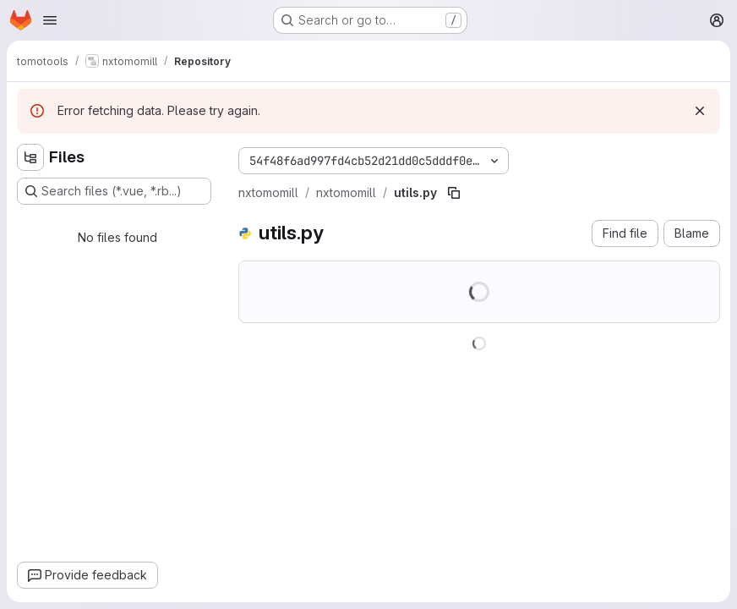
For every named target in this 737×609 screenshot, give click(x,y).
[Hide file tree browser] (30, 157)
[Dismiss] (700, 111)
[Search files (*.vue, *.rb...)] (114, 191)
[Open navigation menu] (49, 20)
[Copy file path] (453, 192)
